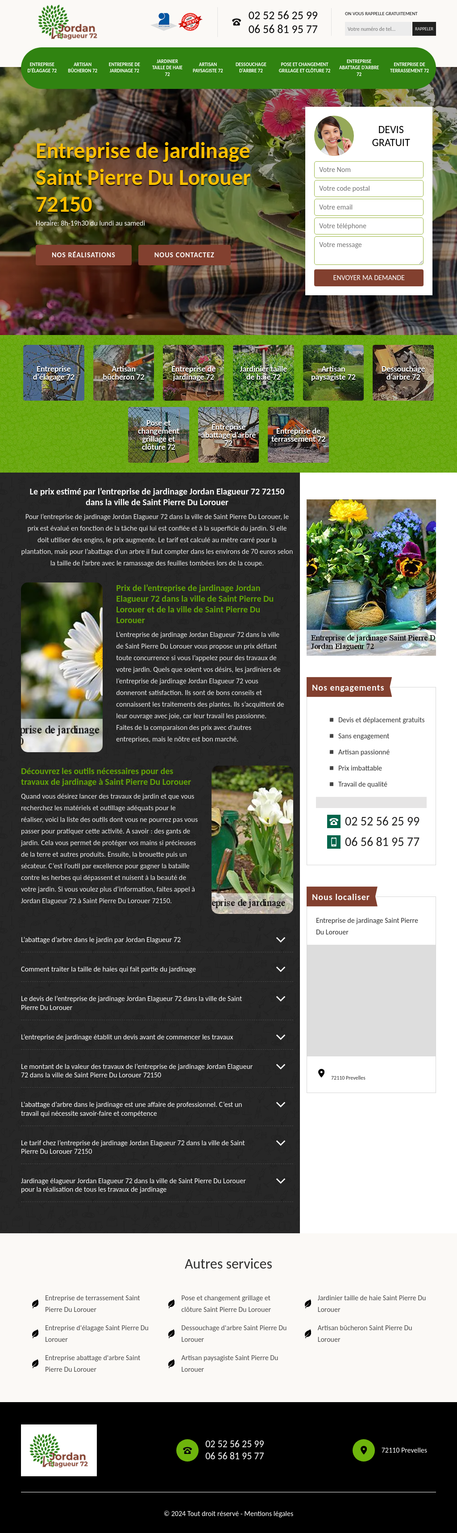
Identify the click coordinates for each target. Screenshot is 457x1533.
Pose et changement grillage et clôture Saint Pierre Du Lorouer (218, 1304)
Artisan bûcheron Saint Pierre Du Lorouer (357, 1334)
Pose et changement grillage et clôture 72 (304, 68)
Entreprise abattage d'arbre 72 (359, 68)
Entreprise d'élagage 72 (42, 68)
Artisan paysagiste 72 (208, 68)
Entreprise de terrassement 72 (409, 68)
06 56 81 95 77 (283, 29)
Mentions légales (268, 1513)
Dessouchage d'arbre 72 (251, 68)
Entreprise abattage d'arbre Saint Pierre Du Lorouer (85, 1363)
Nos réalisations (84, 255)
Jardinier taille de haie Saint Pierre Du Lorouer (364, 1304)
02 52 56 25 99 (283, 15)
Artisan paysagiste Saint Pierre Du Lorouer (222, 1363)
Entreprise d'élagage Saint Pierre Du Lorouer (89, 1334)
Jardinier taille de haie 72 (167, 68)
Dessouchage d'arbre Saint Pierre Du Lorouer (226, 1334)
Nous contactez (184, 255)
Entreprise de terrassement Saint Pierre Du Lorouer (85, 1304)
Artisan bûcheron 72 (82, 68)
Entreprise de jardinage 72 (124, 68)
